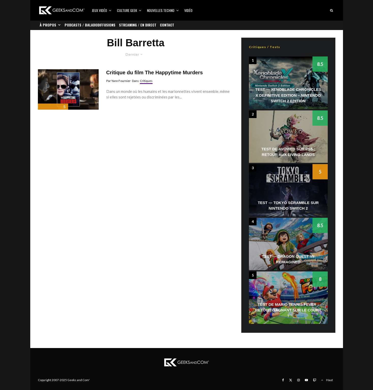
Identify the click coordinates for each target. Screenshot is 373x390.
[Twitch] (314, 380)
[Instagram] (298, 380)
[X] (291, 380)
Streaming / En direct (137, 24)
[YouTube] (306, 380)
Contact (167, 24)
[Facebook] (283, 380)
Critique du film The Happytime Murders (154, 72)
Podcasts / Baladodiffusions (90, 24)
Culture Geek (127, 10)
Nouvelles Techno (160, 10)
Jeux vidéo (99, 10)
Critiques (146, 81)
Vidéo (188, 10)
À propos (48, 24)
